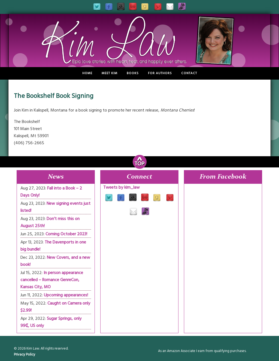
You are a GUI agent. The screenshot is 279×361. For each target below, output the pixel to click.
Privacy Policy (24, 354)
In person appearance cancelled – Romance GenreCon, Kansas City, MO (51, 279)
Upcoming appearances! (66, 295)
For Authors (160, 73)
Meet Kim (109, 73)
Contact (189, 73)
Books (133, 73)
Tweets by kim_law (121, 187)
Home (87, 73)
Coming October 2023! (66, 233)
